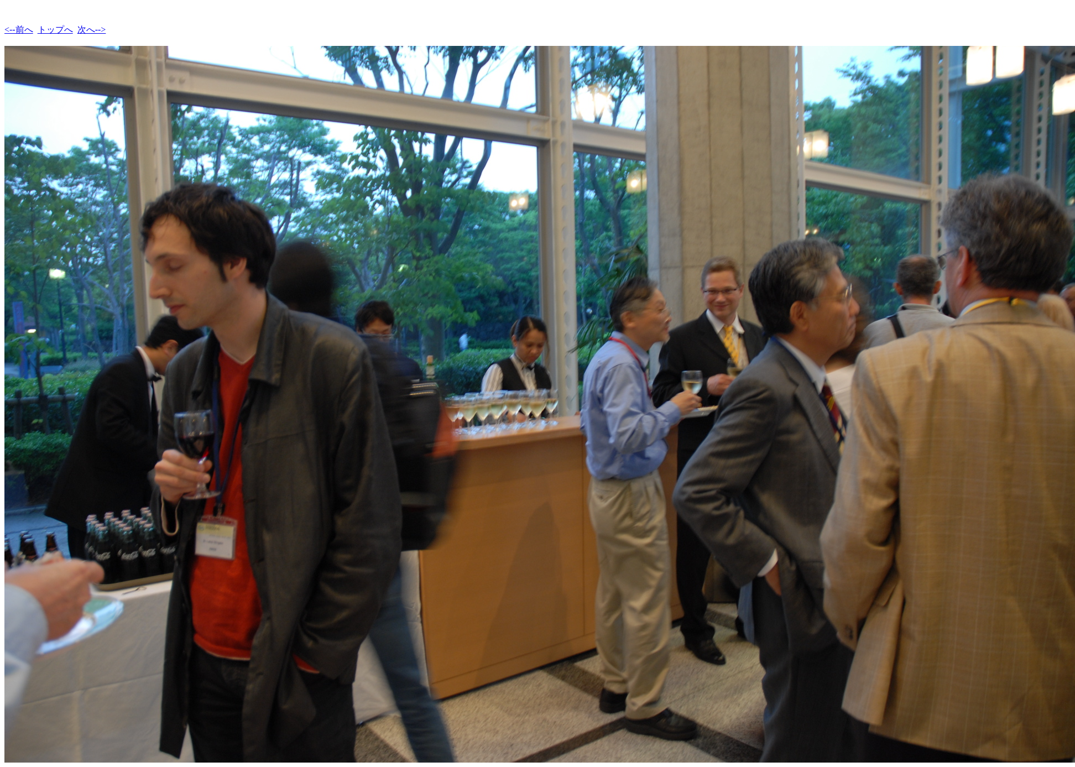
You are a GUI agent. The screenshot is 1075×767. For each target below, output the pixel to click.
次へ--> (91, 29)
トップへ (55, 29)
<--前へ (18, 29)
